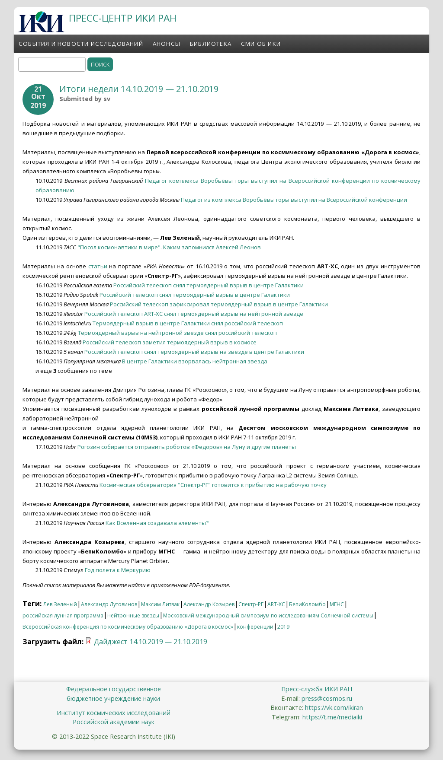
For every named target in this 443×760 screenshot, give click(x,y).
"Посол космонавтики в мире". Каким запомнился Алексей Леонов (169, 247)
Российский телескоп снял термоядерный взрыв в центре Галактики (208, 285)
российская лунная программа (62, 615)
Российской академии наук (113, 722)
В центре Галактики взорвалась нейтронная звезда (194, 361)
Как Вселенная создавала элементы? (157, 523)
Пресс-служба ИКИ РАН (316, 689)
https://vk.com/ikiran (334, 707)
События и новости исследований (81, 44)
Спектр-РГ (250, 604)
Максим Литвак (160, 604)
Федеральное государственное (113, 689)
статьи (97, 266)
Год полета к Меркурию (118, 570)
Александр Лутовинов (109, 604)
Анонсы (166, 44)
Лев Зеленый (60, 604)
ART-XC (276, 604)
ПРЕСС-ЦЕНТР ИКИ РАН (123, 18)
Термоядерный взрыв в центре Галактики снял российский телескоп (188, 323)
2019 (283, 626)
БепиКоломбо (307, 604)
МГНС (337, 604)
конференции (255, 626)
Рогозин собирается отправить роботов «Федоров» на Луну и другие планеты (186, 447)
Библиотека (210, 44)
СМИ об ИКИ (261, 44)
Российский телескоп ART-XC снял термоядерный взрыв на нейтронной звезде (193, 314)
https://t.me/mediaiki (332, 717)
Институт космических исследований (113, 713)
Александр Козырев (208, 604)
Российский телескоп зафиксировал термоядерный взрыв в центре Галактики (219, 304)
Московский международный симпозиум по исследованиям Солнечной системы (268, 615)
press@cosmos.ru (327, 698)
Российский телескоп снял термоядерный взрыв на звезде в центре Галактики (194, 352)
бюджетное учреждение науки (113, 698)
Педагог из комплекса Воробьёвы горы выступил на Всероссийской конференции (294, 200)
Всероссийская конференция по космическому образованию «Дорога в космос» (127, 626)
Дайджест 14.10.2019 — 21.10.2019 (150, 641)
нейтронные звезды (133, 615)
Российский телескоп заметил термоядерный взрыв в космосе (170, 342)
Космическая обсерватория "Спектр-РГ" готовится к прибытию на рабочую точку (213, 485)
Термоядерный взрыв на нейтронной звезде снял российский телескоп (177, 333)
